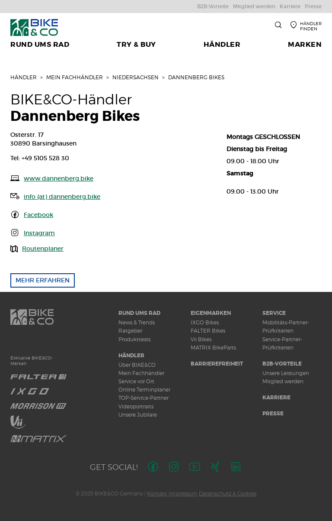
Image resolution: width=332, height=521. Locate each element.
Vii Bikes (201, 339)
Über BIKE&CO (137, 365)
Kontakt (157, 493)
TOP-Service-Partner (143, 398)
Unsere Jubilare (137, 414)
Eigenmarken (211, 313)
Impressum (183, 493)
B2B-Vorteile (282, 363)
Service (274, 313)
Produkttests (134, 339)
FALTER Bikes (208, 330)
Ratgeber (130, 330)
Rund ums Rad (139, 313)
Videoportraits (135, 406)
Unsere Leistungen (285, 373)
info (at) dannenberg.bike (62, 197)
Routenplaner (43, 248)
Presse (273, 413)
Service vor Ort (136, 381)
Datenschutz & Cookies (227, 493)
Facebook (38, 215)
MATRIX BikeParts (213, 347)
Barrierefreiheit (217, 363)
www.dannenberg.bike (58, 178)
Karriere (276, 397)
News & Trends (136, 322)
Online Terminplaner (144, 389)
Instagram (39, 233)
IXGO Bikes (205, 322)
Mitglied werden (282, 381)
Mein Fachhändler (74, 77)
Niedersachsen (135, 77)
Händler (23, 77)
